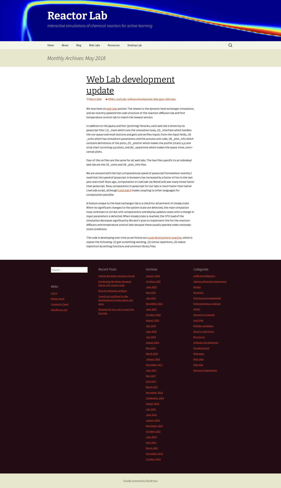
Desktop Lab (134, 45)
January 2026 (153, 276)
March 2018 (152, 353)
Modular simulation (203, 325)
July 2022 (151, 298)
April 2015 (151, 442)
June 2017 (151, 370)
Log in (54, 293)
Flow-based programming (207, 298)
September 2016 (155, 398)
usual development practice (164, 237)
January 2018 (153, 359)
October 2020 (153, 314)
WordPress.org (59, 309)
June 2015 (151, 437)
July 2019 (151, 337)
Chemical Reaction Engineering (209, 281)
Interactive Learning (204, 314)
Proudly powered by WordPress (140, 480)
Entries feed (57, 298)
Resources (114, 45)
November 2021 (154, 303)
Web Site (198, 364)
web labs (111, 108)
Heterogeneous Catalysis (207, 303)
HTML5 (111, 99)
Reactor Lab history (203, 331)
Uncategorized (201, 348)
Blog (78, 45)
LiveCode (121, 99)
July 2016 (151, 409)
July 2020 (151, 325)
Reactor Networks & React (112, 290)
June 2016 (151, 414)
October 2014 (153, 459)
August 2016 (152, 403)
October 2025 (153, 281)
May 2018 (151, 348)
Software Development (139, 99)
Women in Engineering (205, 370)
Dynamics (198, 292)
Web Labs (94, 45)
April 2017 (151, 381)
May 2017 (151, 375)
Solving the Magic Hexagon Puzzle (116, 276)
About (65, 45)
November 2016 (154, 392)
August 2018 (152, 342)
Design (197, 287)
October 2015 (153, 431)
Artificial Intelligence (204, 276)
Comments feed (59, 304)
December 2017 (154, 364)
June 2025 (151, 287)
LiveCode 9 (124, 190)
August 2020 (152, 320)
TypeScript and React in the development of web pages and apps (115, 300)
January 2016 (153, 420)
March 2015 (152, 448)
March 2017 (152, 387)
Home (50, 45)
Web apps (158, 99)
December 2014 (154, 453)
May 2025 (151, 292)
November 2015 (154, 425)
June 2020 (151, 331)
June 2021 (151, 309)
